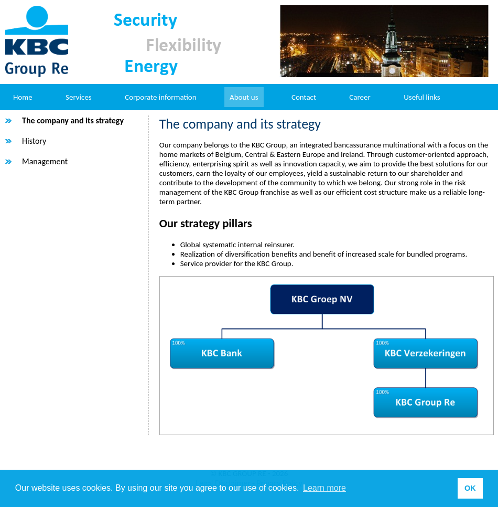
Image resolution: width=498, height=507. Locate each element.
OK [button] (470, 488)
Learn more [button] (324, 487)
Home (23, 97)
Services (79, 97)
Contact (303, 97)
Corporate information (160, 97)
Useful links (422, 97)
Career (359, 97)
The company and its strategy (73, 120)
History (34, 141)
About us (244, 97)
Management (45, 161)
